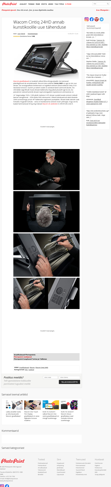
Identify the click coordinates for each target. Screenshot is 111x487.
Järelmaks (60, 468)
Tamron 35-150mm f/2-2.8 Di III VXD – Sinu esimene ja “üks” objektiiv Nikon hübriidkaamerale (97, 43)
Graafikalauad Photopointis (24, 355)
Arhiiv (50, 4)
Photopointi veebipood (23, 357)
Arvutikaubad (42, 468)
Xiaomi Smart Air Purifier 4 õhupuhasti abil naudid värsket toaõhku (96, 82)
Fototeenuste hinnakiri (83, 463)
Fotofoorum (99, 463)
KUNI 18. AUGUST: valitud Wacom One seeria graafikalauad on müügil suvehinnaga (51, 415)
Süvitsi (44, 4)
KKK (96, 472)
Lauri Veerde (21, 34)
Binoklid (40, 474)
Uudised (31, 370)
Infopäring (60, 465)
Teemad (31, 4)
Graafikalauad (24, 367)
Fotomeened (80, 468)
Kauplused (60, 463)
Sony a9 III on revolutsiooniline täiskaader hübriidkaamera (95, 123)
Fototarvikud (42, 465)
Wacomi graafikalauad (21, 81)
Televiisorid (42, 470)
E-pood (68, 4)
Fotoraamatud (80, 465)
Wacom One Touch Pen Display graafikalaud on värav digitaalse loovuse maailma (31, 416)
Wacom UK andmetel (49, 104)
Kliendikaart (61, 470)
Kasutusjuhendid (100, 470)
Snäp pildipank (100, 474)
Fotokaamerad (43, 463)
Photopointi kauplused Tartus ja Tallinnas (30, 359)
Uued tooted (61, 472)
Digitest (97, 465)
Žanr (38, 4)
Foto (26, 370)
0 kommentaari (33, 34)
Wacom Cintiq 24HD (41, 367)
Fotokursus (98, 468)
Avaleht (23, 4)
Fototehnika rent (81, 474)
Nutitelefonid (42, 472)
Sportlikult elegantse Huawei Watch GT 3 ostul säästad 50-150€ (96, 101)
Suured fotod (80, 470)
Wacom (32, 367)
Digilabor (79, 472)
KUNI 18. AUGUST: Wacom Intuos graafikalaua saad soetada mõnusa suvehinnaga (67, 416)
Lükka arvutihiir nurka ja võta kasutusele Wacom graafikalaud (13, 414)
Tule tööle (59, 4)
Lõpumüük (60, 474)
